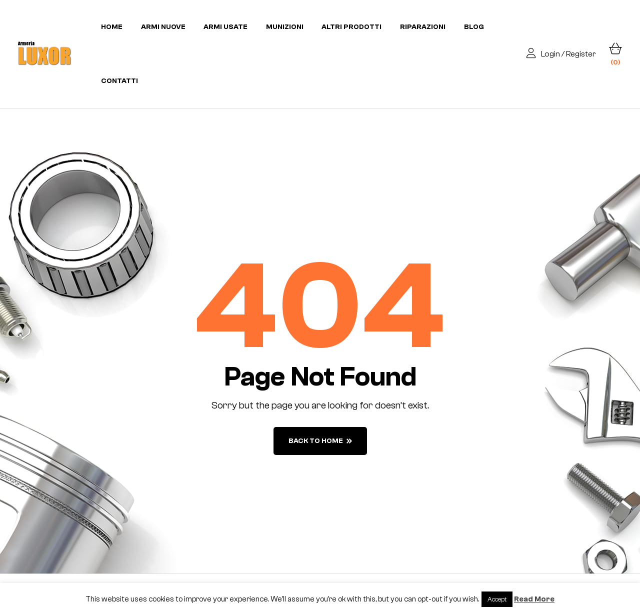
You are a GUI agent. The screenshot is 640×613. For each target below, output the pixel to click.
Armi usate (226, 27)
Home (111, 27)
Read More (534, 599)
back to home (320, 441)
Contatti (119, 81)
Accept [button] (497, 599)
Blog (474, 27)
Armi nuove (163, 27)
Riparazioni (423, 27)
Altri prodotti (352, 27)
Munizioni (285, 27)
